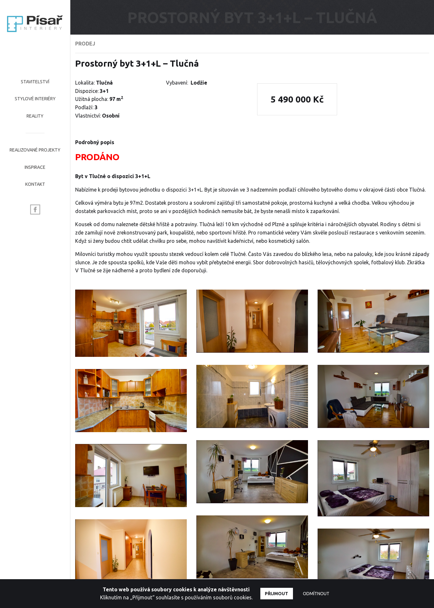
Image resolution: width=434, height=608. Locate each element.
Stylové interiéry (35, 98)
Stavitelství (35, 81)
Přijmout (276, 593)
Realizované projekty (35, 149)
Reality (35, 116)
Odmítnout (316, 593)
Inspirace (35, 167)
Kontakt (35, 184)
